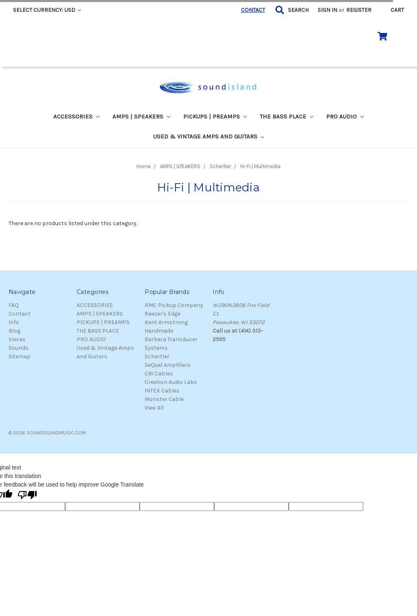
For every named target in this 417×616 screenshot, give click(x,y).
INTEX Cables (162, 390)
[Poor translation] (27, 495)
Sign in (327, 10)
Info (14, 322)
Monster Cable (164, 399)
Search (298, 10)
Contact (20, 313)
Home (143, 166)
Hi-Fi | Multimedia (260, 166)
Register (358, 10)
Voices (17, 339)
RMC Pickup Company (174, 305)
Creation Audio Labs (171, 382)
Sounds (19, 347)
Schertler (220, 166)
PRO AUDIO (345, 116)
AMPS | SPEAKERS (141, 116)
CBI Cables (159, 373)
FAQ (14, 305)
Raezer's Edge (162, 313)
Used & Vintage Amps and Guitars (208, 136)
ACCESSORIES (76, 116)
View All (154, 407)
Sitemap (20, 356)
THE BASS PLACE (286, 116)
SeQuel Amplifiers (168, 365)
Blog (14, 330)
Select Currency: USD (47, 10)
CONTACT (253, 10)
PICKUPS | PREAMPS (215, 116)
